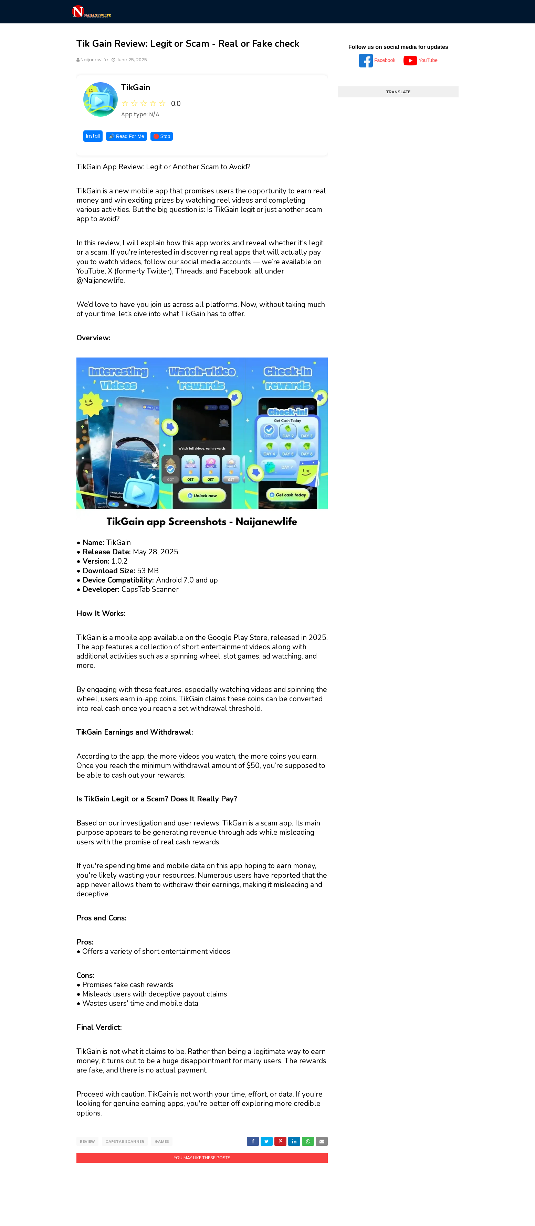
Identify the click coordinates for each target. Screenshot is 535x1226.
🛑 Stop (161, 136)
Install (93, 135)
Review (87, 1141)
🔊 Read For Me (126, 136)
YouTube (420, 60)
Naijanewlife (94, 59)
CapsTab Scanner (124, 1141)
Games (162, 1141)
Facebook (378, 60)
